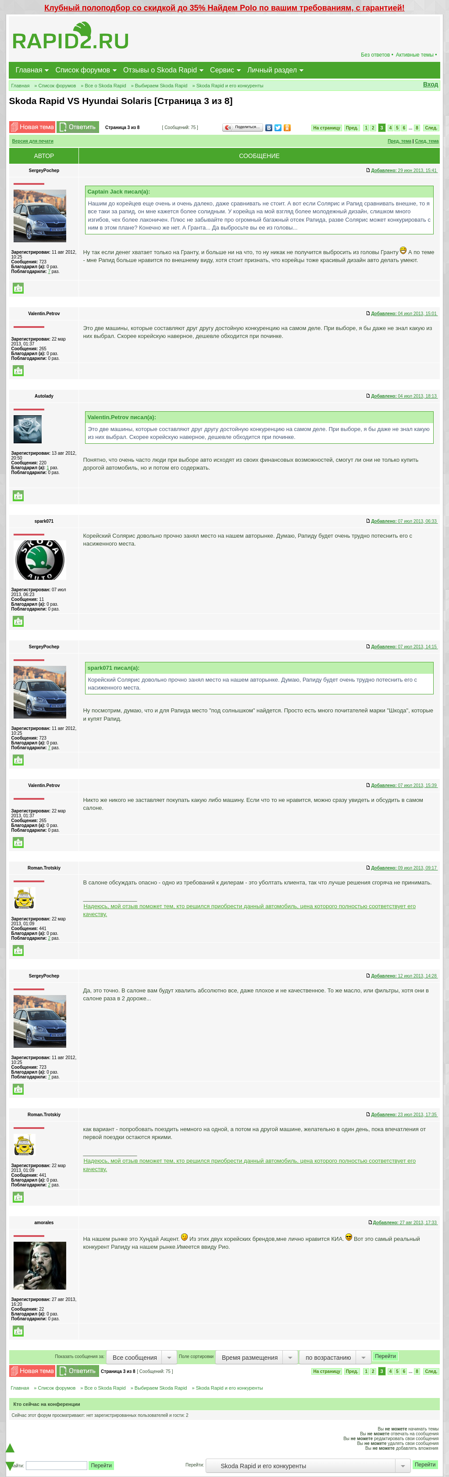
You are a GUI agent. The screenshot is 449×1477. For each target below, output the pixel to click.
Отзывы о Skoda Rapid (160, 70)
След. (431, 128)
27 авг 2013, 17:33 (405, 1222)
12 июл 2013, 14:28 (404, 976)
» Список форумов (55, 85)
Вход (430, 84)
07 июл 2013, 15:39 (404, 785)
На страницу (326, 128)
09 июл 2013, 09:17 (404, 868)
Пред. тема (399, 141)
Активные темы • (416, 55)
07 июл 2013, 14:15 (404, 646)
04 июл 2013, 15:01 (404, 313)
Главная (28, 70)
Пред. (352, 128)
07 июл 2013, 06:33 (404, 521)
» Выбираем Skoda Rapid (159, 85)
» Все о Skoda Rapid (103, 85)
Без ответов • (377, 55)
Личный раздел (272, 70)
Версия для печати (32, 141)
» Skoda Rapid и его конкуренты (227, 85)
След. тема (426, 141)
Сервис (222, 70)
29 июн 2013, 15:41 (404, 170)
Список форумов (82, 70)
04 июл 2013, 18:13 (404, 396)
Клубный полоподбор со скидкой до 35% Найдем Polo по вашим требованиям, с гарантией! (224, 8)
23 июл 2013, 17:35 (404, 1114)
